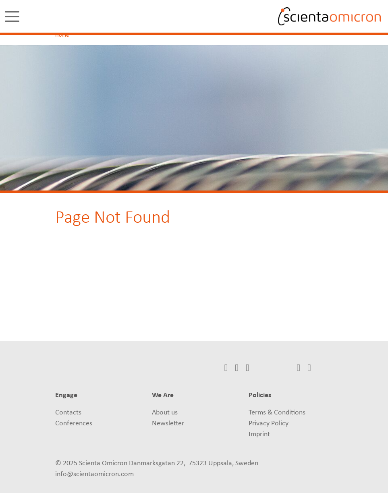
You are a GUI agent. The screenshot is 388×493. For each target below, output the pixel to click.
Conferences (73, 423)
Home (62, 35)
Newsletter (168, 423)
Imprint (259, 434)
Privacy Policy (268, 423)
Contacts (68, 412)
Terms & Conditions (277, 412)
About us (165, 412)
